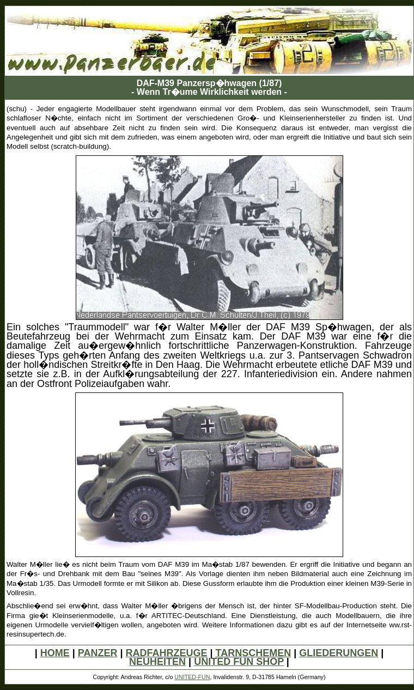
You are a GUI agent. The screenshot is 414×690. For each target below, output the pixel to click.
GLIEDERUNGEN (338, 652)
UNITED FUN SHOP (239, 661)
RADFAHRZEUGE (166, 652)
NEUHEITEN (157, 661)
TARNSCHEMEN (253, 652)
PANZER (98, 652)
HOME (55, 652)
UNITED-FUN (192, 677)
